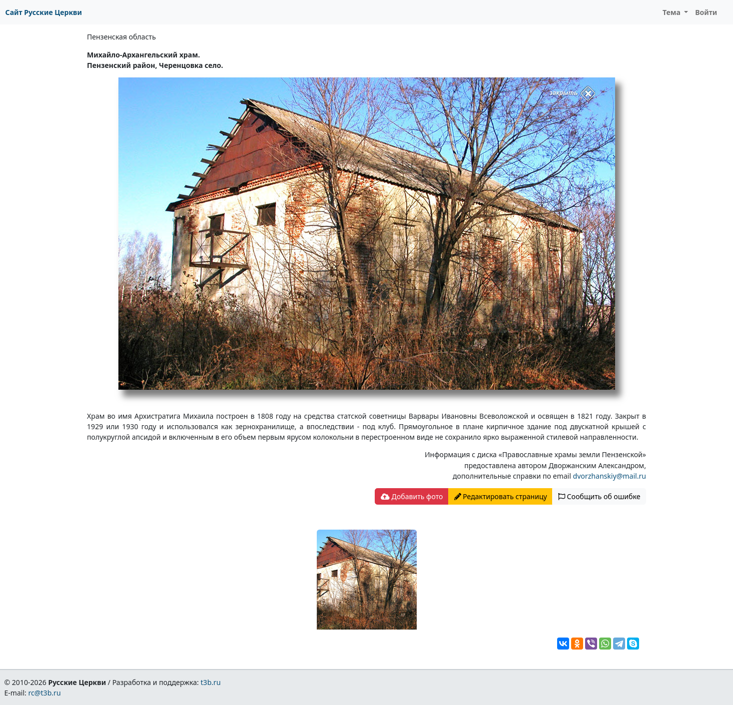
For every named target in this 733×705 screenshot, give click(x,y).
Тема (673, 12)
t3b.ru (211, 682)
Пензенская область (121, 36)
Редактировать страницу (500, 496)
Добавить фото (412, 496)
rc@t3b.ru (44, 693)
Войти (706, 12)
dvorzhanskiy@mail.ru (609, 476)
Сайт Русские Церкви (43, 12)
